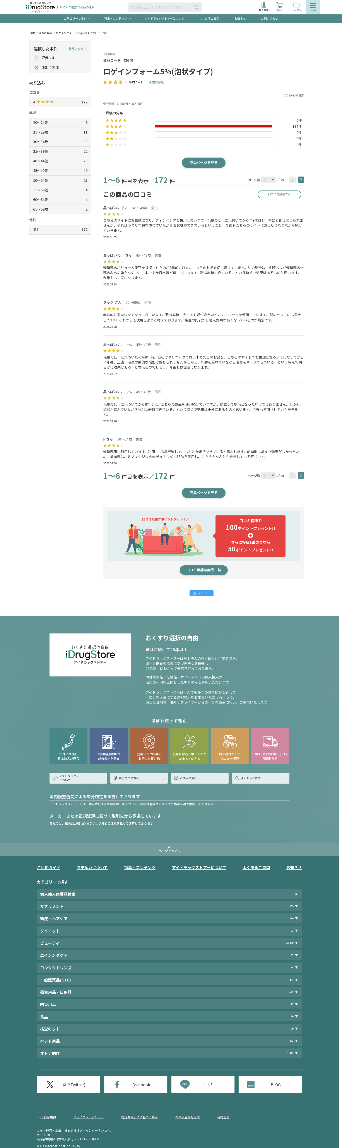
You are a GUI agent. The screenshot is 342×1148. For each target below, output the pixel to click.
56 (292, 1016)
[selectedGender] (36, 67)
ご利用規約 (48, 1117)
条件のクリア (77, 48)
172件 (297, 126)
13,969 (289, 942)
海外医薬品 (45, 33)
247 (291, 979)
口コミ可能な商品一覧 (203, 569)
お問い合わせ (269, 18)
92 (292, 930)
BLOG (276, 1084)
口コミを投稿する (279, 194)
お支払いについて (92, 867)
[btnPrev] (292, 180)
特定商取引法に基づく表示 (139, 1117)
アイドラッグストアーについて (164, 18)
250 (291, 918)
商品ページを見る (204, 162)
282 (291, 1040)
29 (292, 1028)
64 (292, 967)
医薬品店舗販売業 (187, 1117)
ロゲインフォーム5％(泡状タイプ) (76, 33)
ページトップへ (169, 850)
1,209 (290, 906)
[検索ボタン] (197, 7)
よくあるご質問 (209, 18)
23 (292, 1004)
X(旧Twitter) (74, 1084)
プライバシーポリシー (88, 1117)
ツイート (203, 593)
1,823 (290, 1053)
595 (291, 992)
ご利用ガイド (48, 867)
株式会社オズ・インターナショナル (88, 1130)
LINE (208, 1084)
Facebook (141, 1084)
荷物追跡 (223, 1117)
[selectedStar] (36, 58)
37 (292, 955)
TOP (32, 33)
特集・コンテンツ (140, 867)
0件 (299, 120)
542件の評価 (156, 82)
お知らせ (240, 18)
